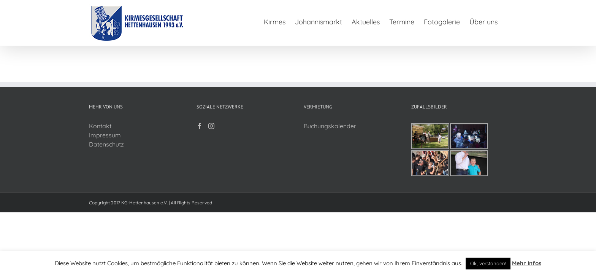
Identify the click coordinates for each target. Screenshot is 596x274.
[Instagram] (211, 126)
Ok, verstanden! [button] (488, 263)
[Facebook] (200, 126)
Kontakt (100, 126)
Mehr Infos (526, 263)
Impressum (105, 135)
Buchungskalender (330, 126)
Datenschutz (106, 144)
